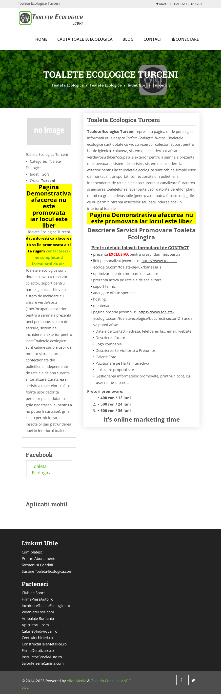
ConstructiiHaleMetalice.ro (44, 643)
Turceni (160, 85)
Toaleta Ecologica (68, 85)
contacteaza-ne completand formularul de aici (51, 257)
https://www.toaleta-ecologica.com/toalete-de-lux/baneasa (135, 263)
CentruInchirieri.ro (37, 637)
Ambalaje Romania (38, 618)
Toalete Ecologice (106, 85)
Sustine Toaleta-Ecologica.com (47, 571)
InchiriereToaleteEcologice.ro (46, 605)
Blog (128, 39)
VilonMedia (76, 680)
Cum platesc (32, 552)
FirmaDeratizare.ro (38, 650)
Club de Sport (33, 592)
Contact (152, 39)
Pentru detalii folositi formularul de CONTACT (140, 247)
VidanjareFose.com (38, 611)
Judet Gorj (137, 85)
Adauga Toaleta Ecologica (179, 4)
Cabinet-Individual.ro (39, 631)
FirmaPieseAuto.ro (37, 599)
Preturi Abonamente (39, 558)
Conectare (185, 39)
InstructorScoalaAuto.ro (42, 656)
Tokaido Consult (104, 680)
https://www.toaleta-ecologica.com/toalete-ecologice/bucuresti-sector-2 (136, 315)
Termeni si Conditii (37, 564)
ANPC (126, 680)
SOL (25, 687)
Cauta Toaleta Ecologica (85, 39)
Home (41, 39)
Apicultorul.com (35, 624)
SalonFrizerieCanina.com (43, 663)
